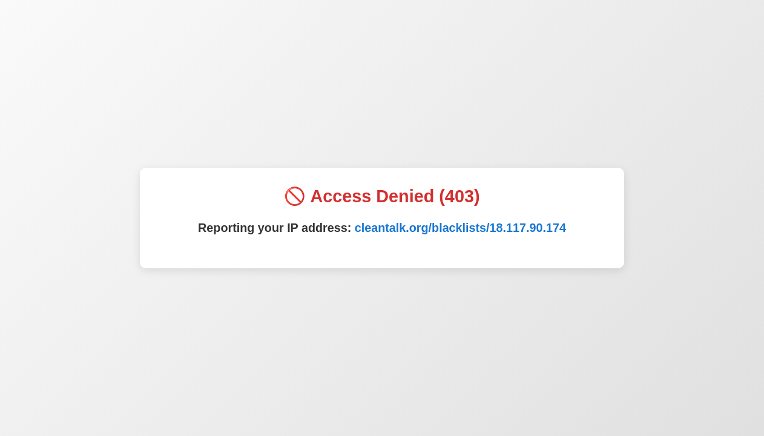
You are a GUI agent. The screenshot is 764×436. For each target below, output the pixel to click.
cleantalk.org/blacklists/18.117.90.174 (460, 227)
